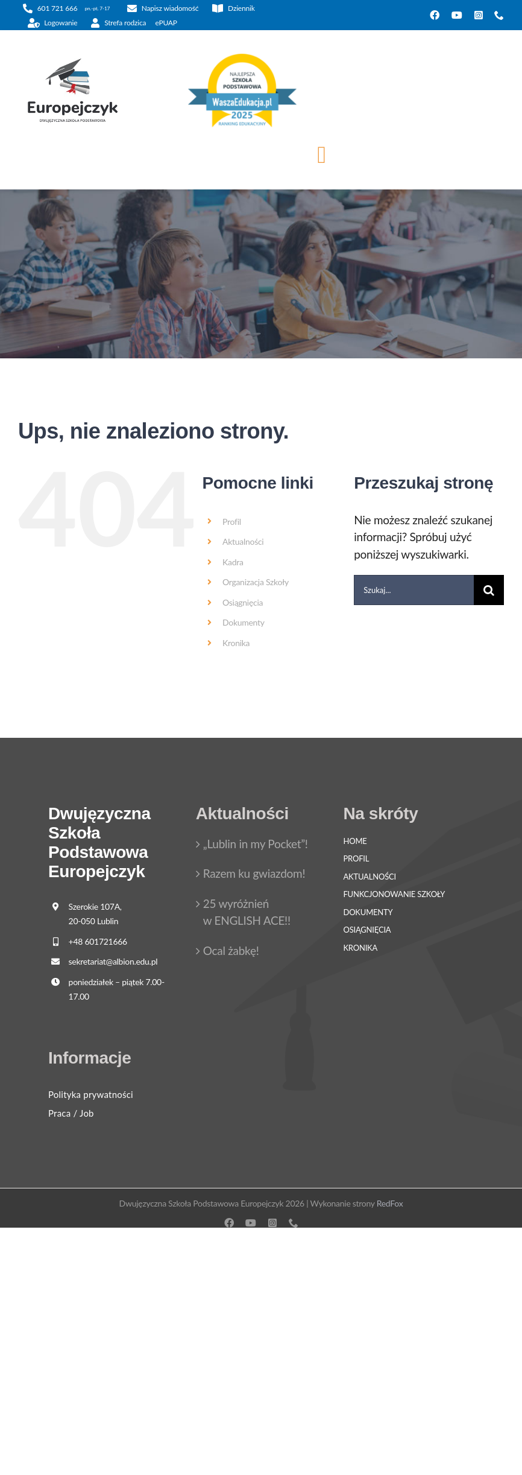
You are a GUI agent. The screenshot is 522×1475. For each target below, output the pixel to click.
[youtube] (456, 15)
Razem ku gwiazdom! (254, 873)
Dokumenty (243, 622)
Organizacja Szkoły (255, 582)
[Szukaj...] (414, 590)
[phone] (499, 15)
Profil (231, 521)
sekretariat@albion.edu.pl (113, 961)
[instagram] (478, 15)
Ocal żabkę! (231, 950)
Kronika (236, 643)
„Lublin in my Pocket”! (255, 844)
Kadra (233, 562)
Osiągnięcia (242, 602)
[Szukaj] (489, 590)
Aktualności (242, 541)
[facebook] (434, 15)
